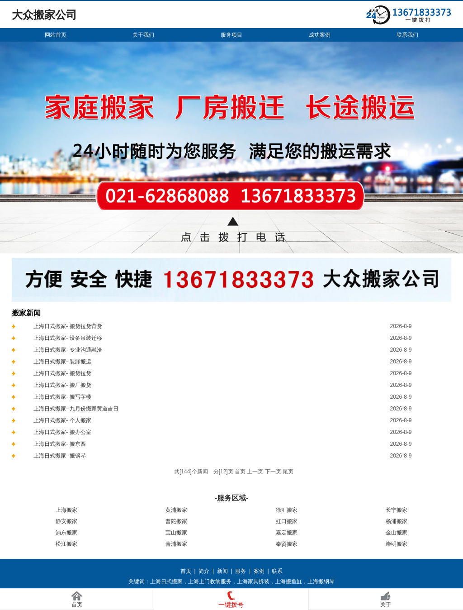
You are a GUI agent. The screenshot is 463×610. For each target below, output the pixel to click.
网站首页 (55, 35)
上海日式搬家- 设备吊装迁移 (67, 338)
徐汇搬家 (287, 510)
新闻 (222, 571)
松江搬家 (66, 544)
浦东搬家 (66, 532)
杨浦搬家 (396, 521)
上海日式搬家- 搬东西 (59, 444)
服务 (240, 571)
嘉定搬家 (287, 532)
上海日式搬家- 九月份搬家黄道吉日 (75, 408)
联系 (277, 571)
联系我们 (407, 35)
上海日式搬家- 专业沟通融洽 (67, 350)
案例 (259, 571)
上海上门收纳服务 (210, 581)
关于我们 (143, 35)
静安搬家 (66, 521)
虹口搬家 (287, 521)
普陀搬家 (176, 521)
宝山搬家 (176, 532)
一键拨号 (231, 604)
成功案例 (320, 35)
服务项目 (231, 35)
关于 (385, 604)
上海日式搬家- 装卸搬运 (62, 361)
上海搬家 (66, 510)
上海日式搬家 (166, 581)
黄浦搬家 (176, 510)
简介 (203, 571)
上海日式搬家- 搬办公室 (62, 432)
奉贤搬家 (287, 544)
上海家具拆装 (253, 581)
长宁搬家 (396, 510)
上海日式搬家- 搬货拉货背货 (67, 326)
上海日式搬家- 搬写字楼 (62, 397)
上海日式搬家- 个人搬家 (62, 420)
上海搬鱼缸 (288, 581)
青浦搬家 (176, 544)
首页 (185, 571)
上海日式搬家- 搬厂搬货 (62, 385)
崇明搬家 (396, 544)
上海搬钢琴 (321, 581)
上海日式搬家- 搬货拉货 (62, 373)
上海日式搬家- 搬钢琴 (59, 456)
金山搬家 (396, 532)
